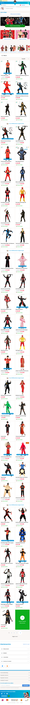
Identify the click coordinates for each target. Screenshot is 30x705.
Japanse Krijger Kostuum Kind (21, 583)
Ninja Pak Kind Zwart (19, 604)
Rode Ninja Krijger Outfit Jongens (7, 542)
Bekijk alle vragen (26, 644)
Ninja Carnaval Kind (4, 116)
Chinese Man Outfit (4, 75)
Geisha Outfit (3, 436)
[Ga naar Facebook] (4, 693)
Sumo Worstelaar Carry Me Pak (21, 477)
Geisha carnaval (13, 52)
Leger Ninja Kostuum (20, 140)
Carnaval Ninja (4, 624)
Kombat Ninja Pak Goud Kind (21, 116)
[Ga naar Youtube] (7, 693)
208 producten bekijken (15, 14)
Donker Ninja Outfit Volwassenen (22, 522)
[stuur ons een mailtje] (7, 666)
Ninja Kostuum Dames (5, 522)
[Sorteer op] (25, 59)
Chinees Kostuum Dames (20, 436)
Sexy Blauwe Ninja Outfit (20, 542)
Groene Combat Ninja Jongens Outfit (23, 75)
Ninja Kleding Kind (19, 309)
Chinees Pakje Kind (4, 370)
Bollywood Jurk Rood (20, 395)
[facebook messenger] (2, 666)
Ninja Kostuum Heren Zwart (6, 395)
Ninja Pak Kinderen (4, 350)
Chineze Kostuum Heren (20, 497)
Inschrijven (26, 685)
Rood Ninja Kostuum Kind (5, 181)
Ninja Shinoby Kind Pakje (5, 288)
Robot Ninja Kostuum (20, 161)
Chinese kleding (7, 39)
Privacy (18, 702)
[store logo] (15, 2)
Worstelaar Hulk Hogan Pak (21, 202)
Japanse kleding (22, 39)
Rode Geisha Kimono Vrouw (6, 309)
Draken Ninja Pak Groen (5, 415)
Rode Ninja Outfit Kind (20, 288)
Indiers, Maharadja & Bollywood (4, 52)
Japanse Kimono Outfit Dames (21, 268)
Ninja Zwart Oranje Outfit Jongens (22, 563)
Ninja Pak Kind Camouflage (21, 415)
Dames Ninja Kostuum (5, 222)
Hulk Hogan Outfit (19, 350)
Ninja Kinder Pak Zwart (5, 329)
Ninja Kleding (3, 477)
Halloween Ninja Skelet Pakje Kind (7, 583)
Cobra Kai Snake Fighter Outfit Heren (23, 243)
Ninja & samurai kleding (15, 25)
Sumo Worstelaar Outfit (5, 497)
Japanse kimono (21, 52)
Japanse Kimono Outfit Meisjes (21, 329)
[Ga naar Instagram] (1, 693)
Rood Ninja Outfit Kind (5, 202)
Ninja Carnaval (18, 222)
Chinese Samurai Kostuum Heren (7, 268)
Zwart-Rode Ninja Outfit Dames (7, 563)
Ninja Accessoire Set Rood (6, 140)
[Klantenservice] (26, 0)
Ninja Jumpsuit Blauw (20, 181)
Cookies (21, 702)
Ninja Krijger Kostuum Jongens (7, 604)
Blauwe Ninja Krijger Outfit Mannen (7, 243)
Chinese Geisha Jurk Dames (6, 161)
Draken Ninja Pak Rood (20, 456)
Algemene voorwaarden (11, 702)
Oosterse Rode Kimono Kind (6, 456)
